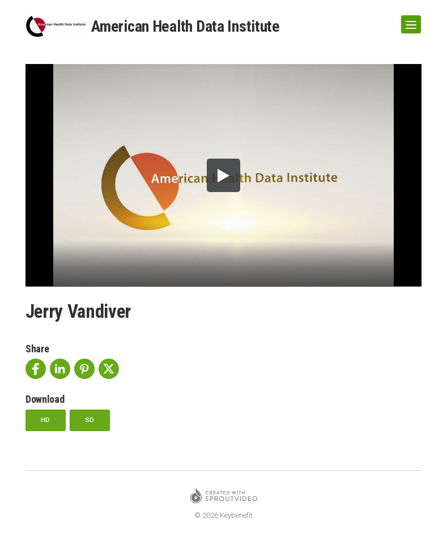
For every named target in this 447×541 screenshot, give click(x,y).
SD (92, 420)
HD (47, 420)
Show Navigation (409, 20)
